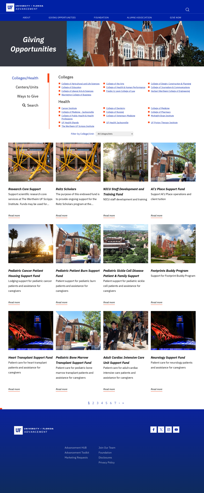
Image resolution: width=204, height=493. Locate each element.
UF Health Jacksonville (117, 122)
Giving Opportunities (62, 17)
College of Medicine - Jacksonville (78, 112)
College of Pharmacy (161, 112)
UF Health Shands (70, 122)
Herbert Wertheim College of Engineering (170, 91)
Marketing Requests (76, 457)
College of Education (71, 87)
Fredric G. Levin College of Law (120, 91)
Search (30, 105)
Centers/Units (27, 87)
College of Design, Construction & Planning (171, 83)
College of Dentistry (115, 108)
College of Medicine (160, 108)
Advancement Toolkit (77, 452)
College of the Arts (115, 83)
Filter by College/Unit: (82, 133)
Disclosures (105, 457)
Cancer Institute (69, 108)
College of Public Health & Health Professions (78, 117)
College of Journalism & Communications (170, 87)
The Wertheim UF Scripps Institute (78, 126)
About (26, 17)
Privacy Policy (107, 462)
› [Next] (119, 403)
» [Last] (123, 403)
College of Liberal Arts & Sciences (77, 91)
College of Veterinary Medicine (120, 115)
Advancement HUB (76, 447)
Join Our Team (107, 447)
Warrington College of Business (76, 94)
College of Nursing (115, 112)
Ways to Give (27, 96)
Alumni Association (139, 17)
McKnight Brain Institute (162, 115)
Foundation (101, 17)
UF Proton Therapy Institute (164, 122)
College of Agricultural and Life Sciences (81, 83)
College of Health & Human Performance (125, 87)
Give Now (175, 17)
